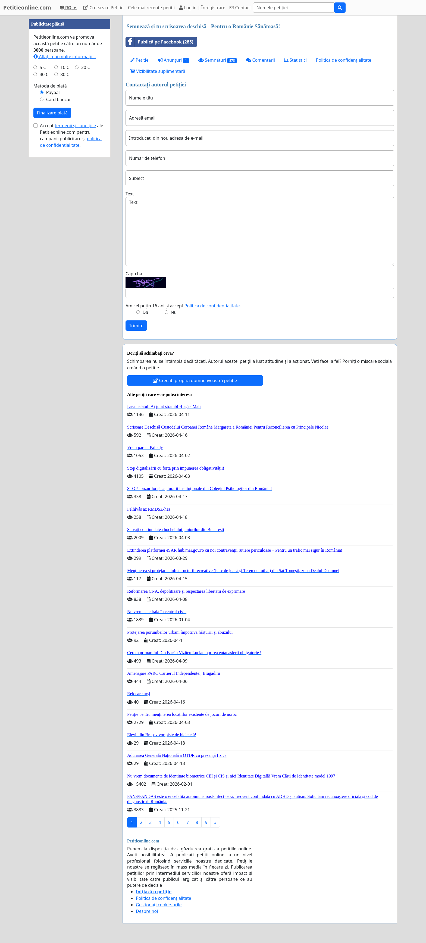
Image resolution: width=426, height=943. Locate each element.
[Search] (293, 7)
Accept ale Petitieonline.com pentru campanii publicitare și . (71, 298)
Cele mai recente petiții (151, 8)
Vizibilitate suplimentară (157, 71)
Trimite (136, 326)
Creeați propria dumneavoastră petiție (195, 380)
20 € (85, 230)
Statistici (295, 60)
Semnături (217, 60)
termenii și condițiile (75, 289)
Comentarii (260, 60)
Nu (174, 312)
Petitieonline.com (27, 7)
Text (130, 194)
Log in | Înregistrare (202, 8)
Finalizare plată (52, 276)
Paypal (53, 255)
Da (145, 312)
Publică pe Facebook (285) (159, 42)
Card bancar (58, 263)
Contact (240, 8)
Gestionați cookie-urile (159, 905)
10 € (64, 230)
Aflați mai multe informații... (64, 220)
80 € (64, 238)
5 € (43, 230)
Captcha (134, 274)
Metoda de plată (50, 249)
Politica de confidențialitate (212, 306)
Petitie (139, 60)
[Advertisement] (69, 97)
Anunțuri (173, 60)
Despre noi (147, 911)
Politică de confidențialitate (343, 60)
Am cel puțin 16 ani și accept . (183, 306)
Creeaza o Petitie (103, 8)
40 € (44, 238)
